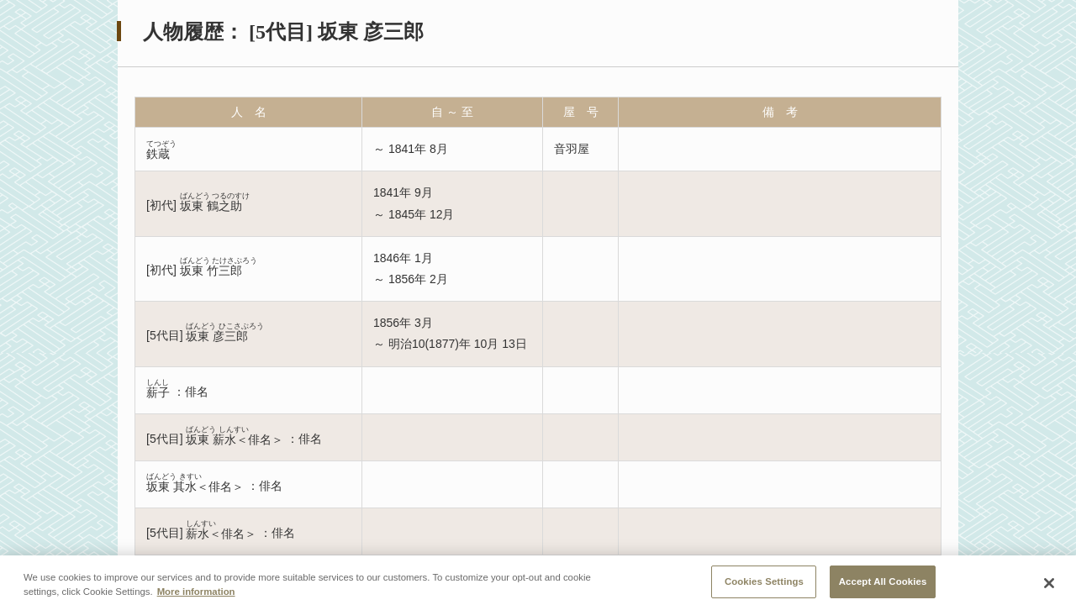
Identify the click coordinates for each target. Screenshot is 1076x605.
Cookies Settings (764, 586)
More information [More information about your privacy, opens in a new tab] (196, 597)
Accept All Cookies (883, 586)
